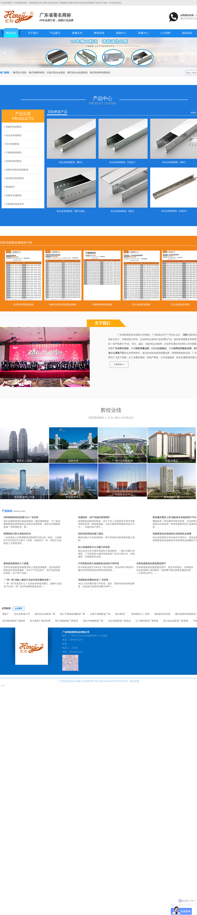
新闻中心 (121, 33)
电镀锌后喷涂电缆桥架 (17, 169)
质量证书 (77, 33)
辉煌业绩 (99, 33)
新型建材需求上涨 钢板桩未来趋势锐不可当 (174, 517)
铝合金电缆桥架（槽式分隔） (71, 211)
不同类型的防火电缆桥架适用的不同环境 (98, 563)
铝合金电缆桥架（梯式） (174, 162)
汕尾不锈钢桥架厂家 (100, 614)
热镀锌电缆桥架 (14, 126)
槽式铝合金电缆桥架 (77, 72)
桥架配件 (10, 186)
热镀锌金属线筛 (14, 195)
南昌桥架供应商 (162, 614)
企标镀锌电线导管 (15, 204)
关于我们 (33, 33)
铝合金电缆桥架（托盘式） (123, 162)
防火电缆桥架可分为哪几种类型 (94, 547)
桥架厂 (5, 614)
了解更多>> (119, 364)
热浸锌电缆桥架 (14, 161)
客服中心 (143, 33)
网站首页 (11, 33)
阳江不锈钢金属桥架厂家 (72, 614)
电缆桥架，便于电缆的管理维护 (94, 517)
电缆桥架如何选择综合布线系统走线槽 (172, 533)
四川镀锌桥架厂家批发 (13, 620)
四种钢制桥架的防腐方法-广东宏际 (21, 517)
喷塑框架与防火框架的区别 (17, 533)
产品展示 (55, 33)
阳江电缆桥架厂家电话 (66, 620)
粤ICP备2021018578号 (106, 681)
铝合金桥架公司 (22, 614)
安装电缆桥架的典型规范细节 (151, 563)
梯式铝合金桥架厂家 (45, 614)
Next (192, 53)
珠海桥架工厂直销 (140, 614)
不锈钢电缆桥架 (14, 152)
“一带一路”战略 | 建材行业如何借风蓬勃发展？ (27, 579)
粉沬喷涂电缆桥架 (15, 178)
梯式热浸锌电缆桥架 (100, 72)
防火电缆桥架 (12, 144)
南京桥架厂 (121, 614)
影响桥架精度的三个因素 (16, 563)
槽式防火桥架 (19, 72)
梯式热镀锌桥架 (37, 72)
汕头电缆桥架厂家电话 (119, 620)
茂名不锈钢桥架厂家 (93, 620)
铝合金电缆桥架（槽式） (71, 162)
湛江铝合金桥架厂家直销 (175, 620)
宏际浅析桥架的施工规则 (90, 533)
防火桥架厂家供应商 (40, 620)
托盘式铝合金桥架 (56, 72)
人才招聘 (165, 33)
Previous (4, 53)
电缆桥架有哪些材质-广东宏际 (93, 579)
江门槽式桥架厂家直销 (147, 620)
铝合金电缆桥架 (14, 135)
